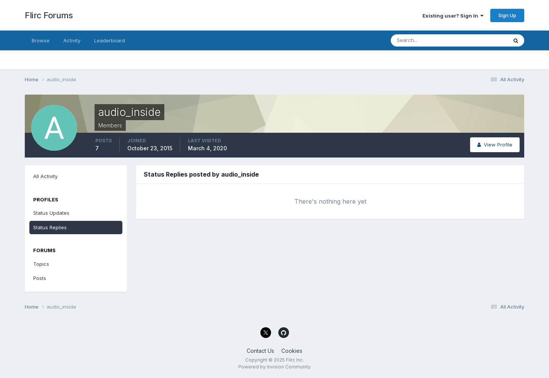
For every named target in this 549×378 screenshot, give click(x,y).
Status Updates (51, 213)
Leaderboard (109, 40)
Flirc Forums (48, 15)
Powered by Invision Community (274, 367)
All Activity (45, 176)
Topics (41, 264)
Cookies (291, 350)
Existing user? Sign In (452, 16)
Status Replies (50, 227)
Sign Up (507, 15)
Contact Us (260, 350)
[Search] (424, 40)
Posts (39, 278)
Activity (71, 40)
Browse (41, 40)
